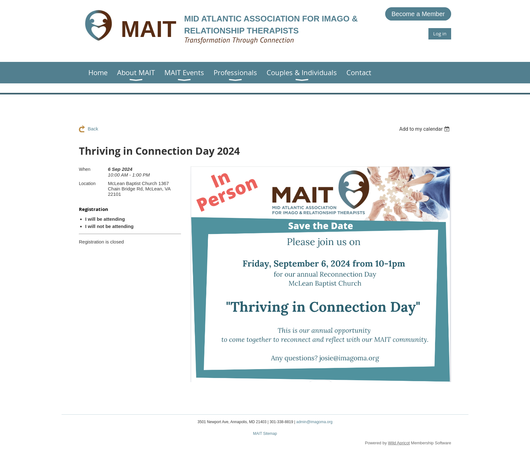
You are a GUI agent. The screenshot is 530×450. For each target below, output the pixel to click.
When (85, 169)
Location (87, 183)
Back (93, 128)
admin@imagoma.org (314, 422)
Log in (439, 33)
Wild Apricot (399, 443)
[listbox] (425, 129)
